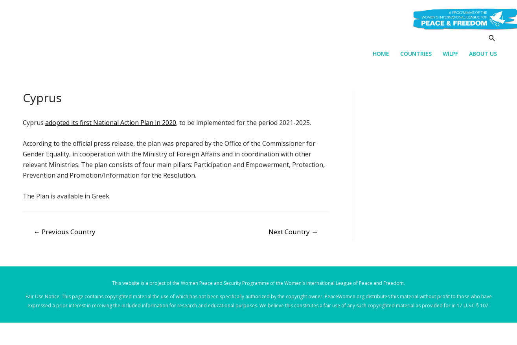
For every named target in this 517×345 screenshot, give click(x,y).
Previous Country (64, 231)
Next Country (293, 231)
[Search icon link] (492, 38)
